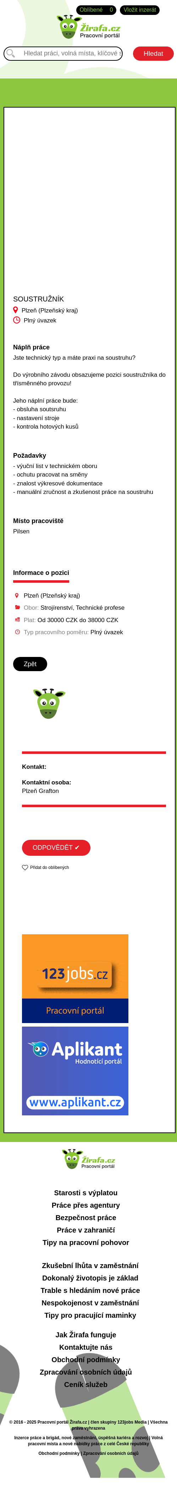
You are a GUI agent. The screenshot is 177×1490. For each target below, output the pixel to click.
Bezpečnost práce (85, 1218)
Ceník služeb (85, 1384)
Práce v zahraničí (86, 1230)
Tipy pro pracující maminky (90, 1315)
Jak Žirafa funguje (85, 1335)
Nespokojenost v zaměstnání (90, 1303)
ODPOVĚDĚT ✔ (56, 847)
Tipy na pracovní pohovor (86, 1242)
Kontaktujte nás (85, 1347)
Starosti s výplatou (86, 1193)
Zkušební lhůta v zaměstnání (90, 1265)
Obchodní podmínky (85, 1360)
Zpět (30, 664)
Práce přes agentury (86, 1205)
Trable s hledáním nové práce (90, 1290)
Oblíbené (96, 10)
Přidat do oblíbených (49, 867)
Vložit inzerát (139, 10)
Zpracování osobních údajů (86, 1372)
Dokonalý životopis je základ (90, 1278)
